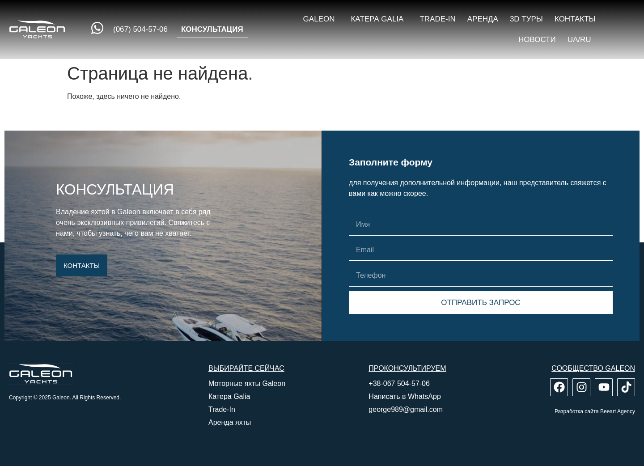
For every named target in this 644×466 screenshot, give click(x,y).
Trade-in (437, 19)
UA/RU (582, 39)
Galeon (321, 19)
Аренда (482, 19)
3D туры (526, 19)
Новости (537, 39)
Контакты (575, 19)
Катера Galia (379, 19)
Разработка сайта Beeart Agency (595, 411)
